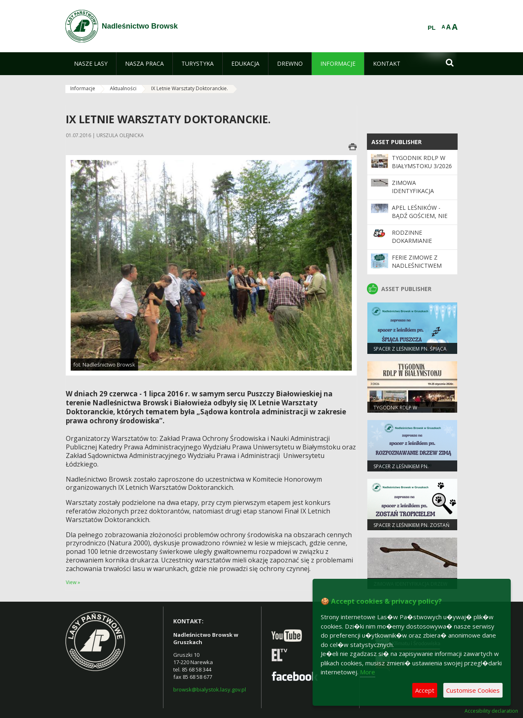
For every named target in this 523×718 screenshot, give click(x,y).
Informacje (82, 88)
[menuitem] (90, 63)
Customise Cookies (473, 690)
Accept (424, 690)
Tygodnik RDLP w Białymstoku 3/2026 (422, 162)
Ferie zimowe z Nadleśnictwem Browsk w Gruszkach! (417, 269)
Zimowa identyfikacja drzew (413, 191)
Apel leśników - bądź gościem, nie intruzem (419, 216)
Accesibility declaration (491, 711)
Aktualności (123, 88)
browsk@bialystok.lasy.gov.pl (209, 689)
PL (432, 27)
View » (73, 582)
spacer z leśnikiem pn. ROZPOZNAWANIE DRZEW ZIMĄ (410, 470)
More (367, 672)
